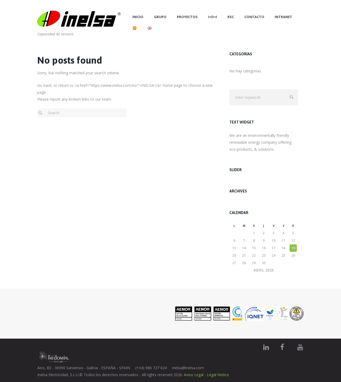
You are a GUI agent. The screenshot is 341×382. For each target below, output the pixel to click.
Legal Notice (218, 374)
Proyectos (187, 17)
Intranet (283, 17)
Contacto (254, 17)
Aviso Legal (194, 374)
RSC (231, 17)
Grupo (160, 17)
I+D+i (212, 17)
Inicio (137, 17)
